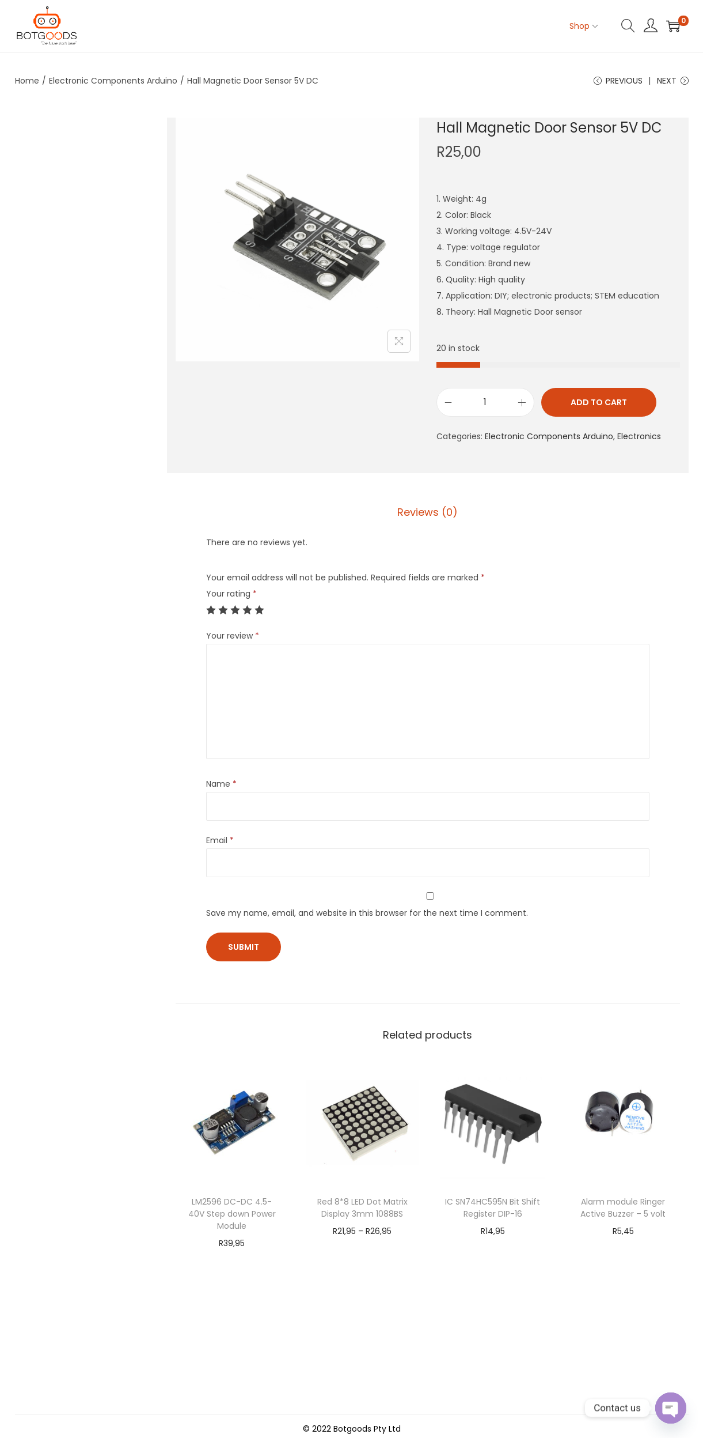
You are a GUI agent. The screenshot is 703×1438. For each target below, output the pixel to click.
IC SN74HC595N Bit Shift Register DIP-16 (492, 1208)
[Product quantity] (485, 402)
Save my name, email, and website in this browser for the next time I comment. (367, 913)
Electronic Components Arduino (113, 80)
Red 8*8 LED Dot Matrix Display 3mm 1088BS (362, 1208)
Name (221, 784)
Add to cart (599, 402)
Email (220, 840)
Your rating (231, 593)
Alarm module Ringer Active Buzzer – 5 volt (623, 1208)
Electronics (639, 436)
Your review (232, 635)
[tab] (427, 512)
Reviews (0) (427, 512)
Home (27, 80)
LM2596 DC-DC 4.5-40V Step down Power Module (232, 1214)
